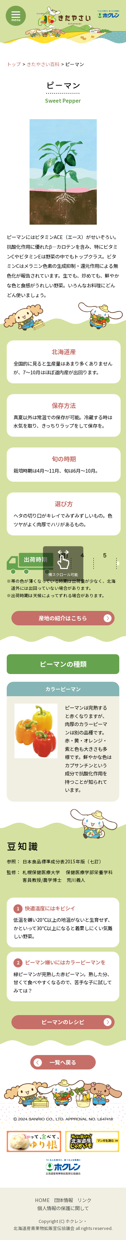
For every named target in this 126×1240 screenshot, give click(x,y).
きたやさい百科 (43, 64)
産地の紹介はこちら (75, 618)
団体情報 (63, 1199)
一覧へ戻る (55, 1062)
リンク (84, 1199)
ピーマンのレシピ (76, 1022)
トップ (14, 64)
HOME (42, 1199)
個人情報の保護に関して (63, 1207)
